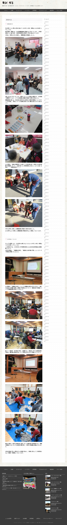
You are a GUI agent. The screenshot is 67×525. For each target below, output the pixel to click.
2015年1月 (46, 313)
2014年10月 (47, 323)
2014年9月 (46, 326)
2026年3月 (46, 21)
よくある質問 (8, 518)
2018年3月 (46, 219)
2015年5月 (46, 299)
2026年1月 (46, 25)
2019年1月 (46, 196)
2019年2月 (46, 192)
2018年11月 (47, 202)
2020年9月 (46, 149)
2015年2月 (46, 309)
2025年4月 (46, 45)
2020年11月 (47, 142)
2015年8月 (46, 289)
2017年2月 (46, 246)
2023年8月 (46, 88)
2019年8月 (46, 179)
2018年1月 (46, 226)
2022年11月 (47, 98)
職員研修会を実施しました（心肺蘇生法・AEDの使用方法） (12, 482)
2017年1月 (46, 249)
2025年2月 (46, 52)
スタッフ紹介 (59, 10)
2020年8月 (46, 152)
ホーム (6, 10)
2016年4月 (46, 273)
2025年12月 (47, 28)
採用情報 (32, 518)
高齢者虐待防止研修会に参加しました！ (10, 485)
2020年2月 (46, 162)
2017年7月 (46, 236)
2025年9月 (46, 35)
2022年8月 (46, 102)
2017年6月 (46, 239)
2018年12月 (47, 199)
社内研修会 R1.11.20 (11, 239)
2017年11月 (47, 232)
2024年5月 (46, 72)
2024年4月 (46, 75)
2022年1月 (46, 112)
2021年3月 (46, 132)
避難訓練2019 (10, 23)
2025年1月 (46, 55)
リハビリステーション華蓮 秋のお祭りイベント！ (12, 488)
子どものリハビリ (43, 10)
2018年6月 (46, 212)
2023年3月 (46, 92)
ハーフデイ (27, 10)
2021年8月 (46, 122)
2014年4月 (46, 340)
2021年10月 (47, 119)
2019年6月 (46, 182)
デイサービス (19, 10)
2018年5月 (46, 216)
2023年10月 (47, 85)
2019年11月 (47, 169)
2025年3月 (46, 48)
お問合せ (38, 518)
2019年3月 (46, 189)
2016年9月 (46, 256)
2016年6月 (46, 266)
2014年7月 (46, 333)
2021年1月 (46, 135)
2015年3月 (46, 306)
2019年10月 (47, 172)
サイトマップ (59, 518)
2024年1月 (46, 78)
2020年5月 (46, 155)
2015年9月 (46, 286)
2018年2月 (46, 222)
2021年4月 (46, 129)
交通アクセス (17, 518)
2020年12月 (47, 139)
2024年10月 (47, 62)
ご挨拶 (11, 10)
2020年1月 (46, 165)
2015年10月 (47, 283)
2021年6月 (46, 125)
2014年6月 (46, 336)
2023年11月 (47, 82)
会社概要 (25, 518)
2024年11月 (47, 58)
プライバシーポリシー (48, 518)
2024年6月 (46, 68)
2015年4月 (46, 303)
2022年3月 (46, 105)
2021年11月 (47, 115)
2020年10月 (47, 145)
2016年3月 (46, 276)
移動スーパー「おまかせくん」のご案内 (10, 476)
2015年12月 (47, 279)
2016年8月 (46, 259)
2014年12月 (47, 316)
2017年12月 (47, 229)
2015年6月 (46, 296)
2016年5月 (46, 269)
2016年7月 (46, 263)
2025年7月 (46, 38)
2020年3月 (46, 159)
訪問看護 (34, 10)
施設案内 (52, 10)
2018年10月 (47, 206)
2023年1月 (46, 95)
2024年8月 (46, 65)
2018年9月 (46, 209)
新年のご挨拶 (5, 478)
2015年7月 (46, 293)
